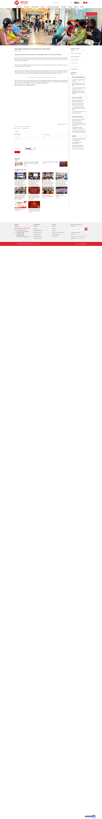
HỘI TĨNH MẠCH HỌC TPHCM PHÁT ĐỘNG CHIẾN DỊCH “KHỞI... (78, 124)
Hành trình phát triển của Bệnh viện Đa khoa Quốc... (78, 101)
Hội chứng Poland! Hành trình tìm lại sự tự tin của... (79, 112)
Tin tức (70, 7)
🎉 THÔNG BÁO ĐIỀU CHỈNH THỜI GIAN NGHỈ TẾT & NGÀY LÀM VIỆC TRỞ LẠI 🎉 (34, 770)
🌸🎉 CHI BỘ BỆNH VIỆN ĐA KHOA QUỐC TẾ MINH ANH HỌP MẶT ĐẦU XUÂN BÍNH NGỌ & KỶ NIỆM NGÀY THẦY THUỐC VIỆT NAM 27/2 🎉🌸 (61, 757)
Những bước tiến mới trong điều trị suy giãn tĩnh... (78, 120)
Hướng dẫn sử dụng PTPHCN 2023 (77, 143)
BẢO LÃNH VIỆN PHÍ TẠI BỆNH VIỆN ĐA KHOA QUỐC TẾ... (78, 84)
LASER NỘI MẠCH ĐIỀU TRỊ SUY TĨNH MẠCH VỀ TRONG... (79, 131)
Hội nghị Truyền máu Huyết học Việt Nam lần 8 (47, 769)
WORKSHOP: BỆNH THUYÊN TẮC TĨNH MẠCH (78, 128)
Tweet (16, 704)
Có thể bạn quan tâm (20, 743)
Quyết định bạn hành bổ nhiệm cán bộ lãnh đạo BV (78, 146)
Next (93, 43)
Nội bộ (76, 7)
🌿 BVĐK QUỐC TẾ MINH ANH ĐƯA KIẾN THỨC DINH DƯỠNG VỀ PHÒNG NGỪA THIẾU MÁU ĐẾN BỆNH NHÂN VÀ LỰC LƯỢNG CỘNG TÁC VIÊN (34, 757)
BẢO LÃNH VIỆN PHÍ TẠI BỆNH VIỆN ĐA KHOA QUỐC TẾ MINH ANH (31, 736)
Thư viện (63, 7)
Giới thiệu (26, 7)
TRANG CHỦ (19, 7)
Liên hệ (82, 7)
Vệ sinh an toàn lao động (78, 148)
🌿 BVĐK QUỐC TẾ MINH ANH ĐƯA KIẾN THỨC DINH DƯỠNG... (78, 92)
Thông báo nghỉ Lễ (19, 782)
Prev (91, 43)
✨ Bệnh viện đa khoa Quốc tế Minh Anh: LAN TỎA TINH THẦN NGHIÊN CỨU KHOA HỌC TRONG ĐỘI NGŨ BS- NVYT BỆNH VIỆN (20, 757)
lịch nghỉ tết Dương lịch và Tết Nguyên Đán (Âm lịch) (34, 783)
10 (58, 44)
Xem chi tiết (11, 31)
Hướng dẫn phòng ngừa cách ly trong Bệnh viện (79, 139)
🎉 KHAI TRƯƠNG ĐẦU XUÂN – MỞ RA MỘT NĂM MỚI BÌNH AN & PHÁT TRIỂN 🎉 (20, 770)
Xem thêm (17, 732)
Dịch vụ (43, 7)
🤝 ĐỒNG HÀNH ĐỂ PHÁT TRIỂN (50, 735)
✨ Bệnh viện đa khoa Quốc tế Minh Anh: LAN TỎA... (79, 88)
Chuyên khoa (35, 7)
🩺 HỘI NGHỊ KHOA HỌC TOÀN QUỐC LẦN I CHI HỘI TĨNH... (78, 108)
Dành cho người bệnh (53, 7)
